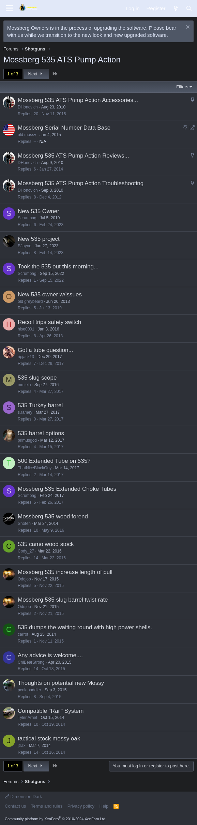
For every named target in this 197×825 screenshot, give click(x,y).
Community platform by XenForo (55, 819)
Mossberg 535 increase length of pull (65, 572)
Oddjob (24, 579)
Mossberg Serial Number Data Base (64, 127)
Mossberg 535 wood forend (53, 516)
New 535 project (39, 239)
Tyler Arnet (27, 717)
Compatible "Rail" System (51, 711)
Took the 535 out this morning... (58, 266)
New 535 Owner (38, 211)
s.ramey (25, 412)
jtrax (22, 745)
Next (36, 73)
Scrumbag (27, 218)
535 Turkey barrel (40, 405)
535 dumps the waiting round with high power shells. (85, 627)
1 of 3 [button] (12, 73)
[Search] (189, 8)
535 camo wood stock (46, 544)
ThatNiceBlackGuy (34, 468)
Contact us (15, 806)
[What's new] (175, 8)
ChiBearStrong (31, 662)
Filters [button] (182, 86)
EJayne (24, 246)
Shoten (24, 523)
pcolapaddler (29, 690)
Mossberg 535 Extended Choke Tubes (67, 489)
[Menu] (9, 8)
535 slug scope (37, 377)
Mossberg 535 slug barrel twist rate (63, 599)
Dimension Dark (23, 796)
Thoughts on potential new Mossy (61, 683)
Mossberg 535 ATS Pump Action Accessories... (78, 100)
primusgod (27, 440)
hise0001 (26, 329)
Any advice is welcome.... (50, 655)
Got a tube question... (45, 350)
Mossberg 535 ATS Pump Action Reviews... (73, 155)
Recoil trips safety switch (49, 322)
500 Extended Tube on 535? (54, 461)
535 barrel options (41, 433)
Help (104, 806)
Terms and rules (46, 806)
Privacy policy (80, 806)
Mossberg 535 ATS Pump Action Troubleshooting (80, 183)
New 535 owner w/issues (50, 294)
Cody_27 (26, 551)
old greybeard (30, 301)
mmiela (24, 384)
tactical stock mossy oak (49, 738)
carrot (23, 634)
